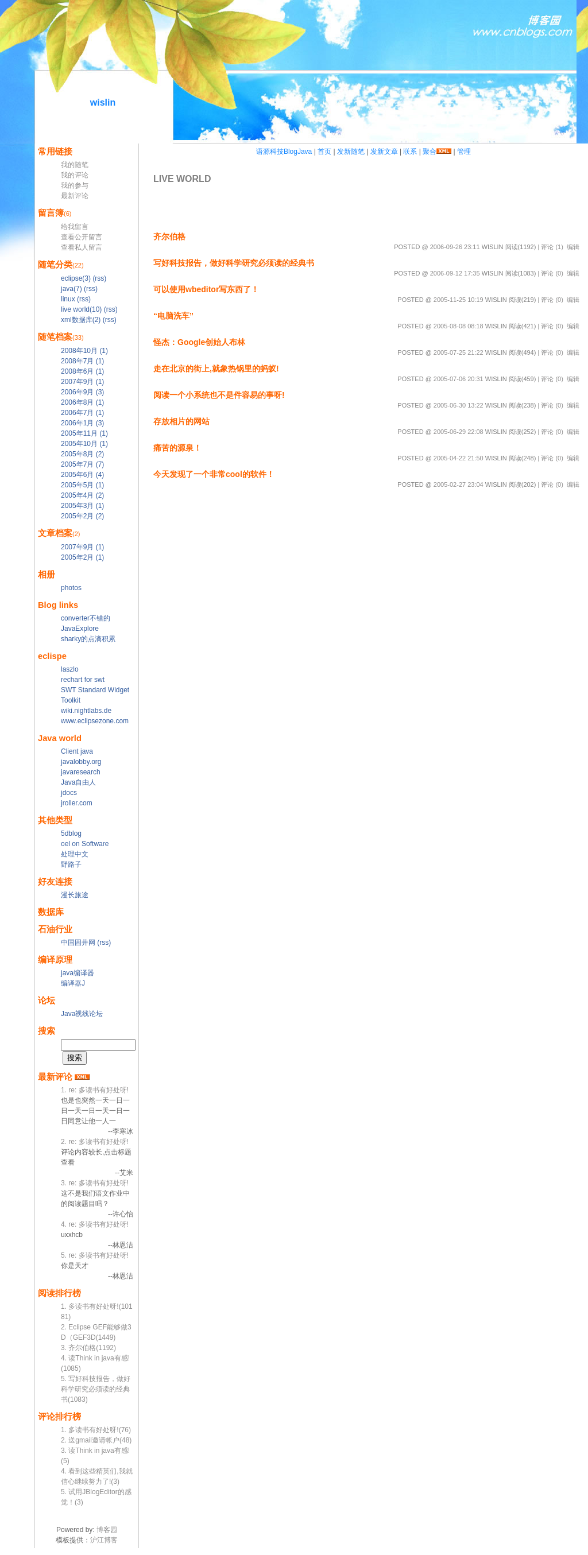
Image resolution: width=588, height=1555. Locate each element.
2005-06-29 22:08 (458, 431)
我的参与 (74, 185)
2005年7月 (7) (82, 464)
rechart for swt (83, 680)
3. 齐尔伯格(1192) (88, 1348)
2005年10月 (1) (84, 444)
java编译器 (77, 973)
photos (71, 588)
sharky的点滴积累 (88, 639)
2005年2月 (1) (82, 557)
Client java (77, 751)
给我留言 (74, 227)
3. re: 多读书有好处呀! (95, 1183)
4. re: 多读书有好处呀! (95, 1224)
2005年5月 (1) (82, 485)
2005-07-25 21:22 (458, 352)
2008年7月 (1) (82, 361)
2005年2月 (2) (82, 516)
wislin (102, 102)
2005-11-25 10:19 (458, 299)
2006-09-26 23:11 (455, 246)
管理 (464, 152)
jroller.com (76, 803)
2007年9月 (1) (82, 382)
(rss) (99, 278)
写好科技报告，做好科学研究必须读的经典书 (233, 262)
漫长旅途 (74, 895)
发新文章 (384, 152)
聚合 (429, 152)
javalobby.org (81, 762)
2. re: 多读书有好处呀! (95, 1142)
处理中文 (74, 854)
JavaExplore (80, 629)
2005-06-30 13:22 (458, 405)
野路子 (71, 864)
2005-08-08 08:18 (458, 326)
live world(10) (81, 309)
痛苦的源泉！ (177, 447)
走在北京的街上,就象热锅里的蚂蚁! (216, 368)
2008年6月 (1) (82, 371)
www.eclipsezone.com (95, 721)
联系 (410, 152)
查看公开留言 (81, 237)
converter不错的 (85, 618)
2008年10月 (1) (84, 351)
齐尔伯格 (169, 236)
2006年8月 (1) (82, 402)
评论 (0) (552, 273)
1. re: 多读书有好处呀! (95, 1090)
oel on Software (85, 844)
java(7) (71, 289)
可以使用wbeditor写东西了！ (206, 289)
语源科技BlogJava (284, 152)
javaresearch (80, 772)
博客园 (106, 1530)
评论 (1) (552, 246)
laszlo (70, 669)
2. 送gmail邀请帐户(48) (96, 1440)
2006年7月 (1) (82, 413)
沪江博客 (104, 1540)
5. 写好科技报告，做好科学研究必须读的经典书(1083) (95, 1389)
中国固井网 (78, 943)
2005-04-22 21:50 (458, 458)
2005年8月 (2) (82, 454)
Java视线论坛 (82, 1014)
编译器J (73, 983)
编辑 (573, 246)
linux (68, 299)
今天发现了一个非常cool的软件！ (213, 474)
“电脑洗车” (173, 315)
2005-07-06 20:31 (458, 378)
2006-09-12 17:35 (455, 273)
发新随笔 (351, 152)
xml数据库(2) (80, 320)
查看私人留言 (81, 247)
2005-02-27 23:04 (458, 484)
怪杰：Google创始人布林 (199, 342)
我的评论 (74, 175)
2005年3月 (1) (82, 506)
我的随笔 (74, 165)
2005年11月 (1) (84, 433)
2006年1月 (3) (82, 423)
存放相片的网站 (181, 421)
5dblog (71, 833)
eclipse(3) (76, 278)
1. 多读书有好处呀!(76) (96, 1430)
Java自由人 (78, 782)
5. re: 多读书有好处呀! (95, 1255)
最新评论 (74, 196)
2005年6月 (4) (82, 475)
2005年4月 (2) (82, 495)
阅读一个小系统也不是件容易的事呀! (219, 395)
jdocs (69, 793)
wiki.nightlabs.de (86, 711)
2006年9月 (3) (82, 392)
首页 (324, 152)
